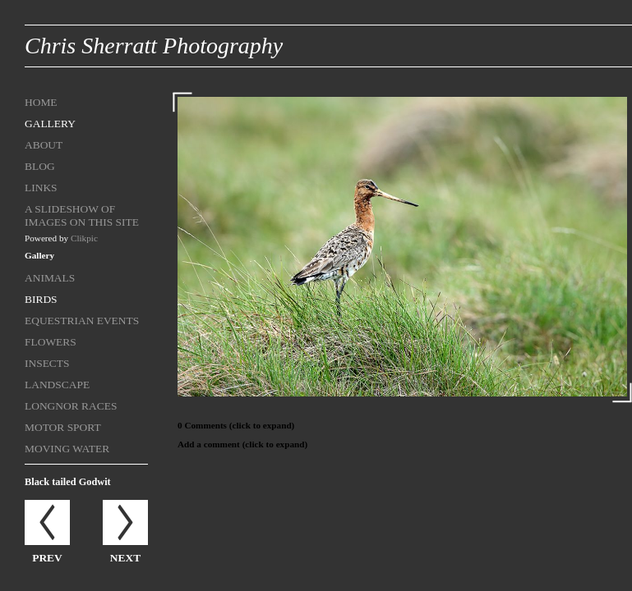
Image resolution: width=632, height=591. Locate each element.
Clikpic (84, 238)
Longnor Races (71, 406)
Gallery (50, 123)
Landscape (57, 384)
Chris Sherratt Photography (154, 45)
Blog (40, 166)
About (43, 145)
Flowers (50, 342)
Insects (47, 363)
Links (41, 187)
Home (41, 102)
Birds (41, 299)
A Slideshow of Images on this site (82, 215)
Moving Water (67, 448)
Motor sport (63, 427)
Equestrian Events (82, 320)
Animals (50, 278)
